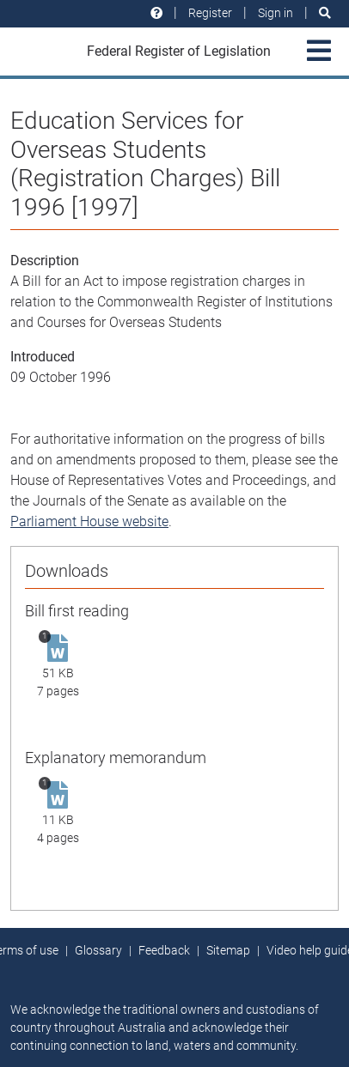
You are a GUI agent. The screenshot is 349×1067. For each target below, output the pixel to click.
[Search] (325, 13)
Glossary (98, 950)
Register (210, 13)
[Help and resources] (156, 13)
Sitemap (228, 950)
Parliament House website (89, 521)
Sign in (275, 13)
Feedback (164, 950)
